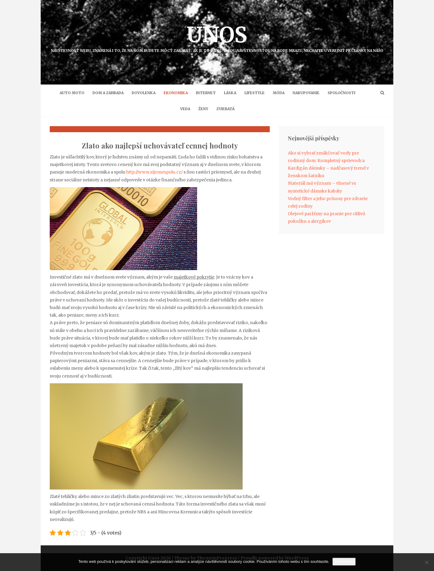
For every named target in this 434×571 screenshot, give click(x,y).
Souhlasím (344, 561)
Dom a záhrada (108, 93)
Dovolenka (144, 93)
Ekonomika (176, 93)
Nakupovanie (306, 93)
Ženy (203, 109)
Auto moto (72, 93)
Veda (185, 109)
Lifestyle (254, 93)
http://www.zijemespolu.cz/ (154, 172)
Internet (206, 93)
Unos (217, 39)
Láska (230, 93)
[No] (426, 562)
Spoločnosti (341, 93)
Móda (279, 93)
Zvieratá (225, 109)
